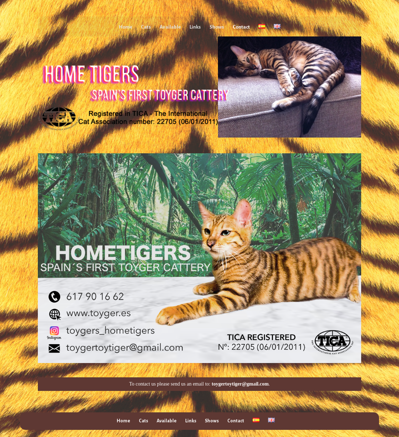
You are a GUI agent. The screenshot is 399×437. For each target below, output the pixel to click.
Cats (146, 27)
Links (195, 27)
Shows (216, 27)
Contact (241, 27)
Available (170, 27)
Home (125, 27)
